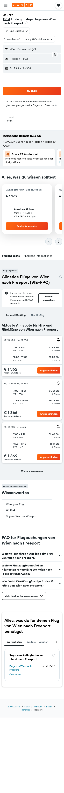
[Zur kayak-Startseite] (22, 5)
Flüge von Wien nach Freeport (20, 668)
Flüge (27, 706)
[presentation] (26, 22)
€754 (6, 19)
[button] (6, 5)
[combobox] (16, 30)
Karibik (49, 706)
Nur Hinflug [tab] (37, 315)
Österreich (15, 674)
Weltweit (38, 706)
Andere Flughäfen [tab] (37, 641)
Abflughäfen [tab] (14, 641)
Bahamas (26, 709)
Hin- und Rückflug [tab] (15, 315)
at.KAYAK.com (14, 706)
